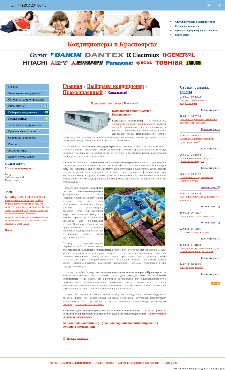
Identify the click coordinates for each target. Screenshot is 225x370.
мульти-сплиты (32, 220)
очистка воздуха (13, 203)
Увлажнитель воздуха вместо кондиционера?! (196, 179)
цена (46, 210)
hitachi (25, 207)
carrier (29, 214)
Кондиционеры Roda (191, 267)
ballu (26, 210)
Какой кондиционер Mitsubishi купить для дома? (197, 140)
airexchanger (10, 223)
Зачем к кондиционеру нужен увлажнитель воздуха (196, 159)
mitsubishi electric (13, 217)
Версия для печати (75, 338)
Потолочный (98, 103)
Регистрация (12, 180)
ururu (7, 220)
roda (34, 214)
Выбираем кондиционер (23, 112)
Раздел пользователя (187, 26)
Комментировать (210, 109)
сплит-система (35, 196)
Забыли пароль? (14, 177)
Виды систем (16, 106)
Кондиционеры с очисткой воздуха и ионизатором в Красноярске (199, 249)
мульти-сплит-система (15, 214)
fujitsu (19, 223)
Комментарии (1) (210, 206)
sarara (24, 217)
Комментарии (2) (210, 187)
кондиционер (14, 197)
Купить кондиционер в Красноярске (196, 30)
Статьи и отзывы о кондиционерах (195, 21)
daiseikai (45, 207)
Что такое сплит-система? (194, 232)
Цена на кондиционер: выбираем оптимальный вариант (198, 121)
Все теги (10, 229)
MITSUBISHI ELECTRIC (89, 304)
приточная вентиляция (37, 217)
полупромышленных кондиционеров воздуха (139, 123)
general (26, 223)
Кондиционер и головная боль (197, 215)
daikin (8, 207)
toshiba (39, 200)
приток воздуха (17, 220)
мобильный (35, 207)
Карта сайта (182, 34)
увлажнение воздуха (32, 203)
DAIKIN (67, 304)
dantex (8, 210)
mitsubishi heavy (27, 200)
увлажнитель (17, 210)
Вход (8, 174)
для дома (43, 220)
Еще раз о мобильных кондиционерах (192, 101)
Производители (18, 118)
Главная (72, 86)
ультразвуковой (36, 210)
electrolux (16, 207)
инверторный (12, 200)
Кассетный (114, 103)
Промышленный (83, 92)
